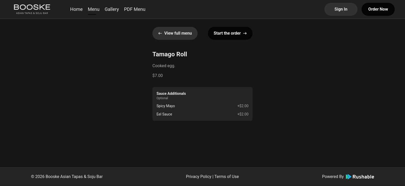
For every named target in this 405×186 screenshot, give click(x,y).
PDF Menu (134, 9)
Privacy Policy (199, 176)
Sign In (340, 9)
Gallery (112, 9)
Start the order (230, 33)
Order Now (378, 9)
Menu (93, 9)
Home (76, 9)
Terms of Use (226, 176)
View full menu (175, 33)
